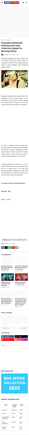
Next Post (24, 328)
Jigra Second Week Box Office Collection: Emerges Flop (7, 267)
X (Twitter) (14, 240)
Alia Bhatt (7, 40)
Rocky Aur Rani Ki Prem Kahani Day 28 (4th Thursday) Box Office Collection (6, 301)
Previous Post (5, 328)
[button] (2, 2)
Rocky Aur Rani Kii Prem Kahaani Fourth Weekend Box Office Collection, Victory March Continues (21, 301)
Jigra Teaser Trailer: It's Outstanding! (20, 283)
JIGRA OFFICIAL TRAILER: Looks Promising (5, 284)
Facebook (23, 240)
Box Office (12, 243)
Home (2, 40)
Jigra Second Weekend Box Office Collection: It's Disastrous (21, 267)
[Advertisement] (14, 21)
